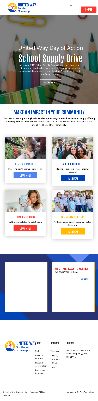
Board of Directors (39, 356)
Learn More (50, 82)
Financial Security (25, 217)
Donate (88, 9)
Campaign (55, 355)
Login (53, 367)
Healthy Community (25, 164)
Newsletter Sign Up (55, 361)
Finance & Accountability (41, 364)
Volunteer (55, 351)
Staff (37, 351)
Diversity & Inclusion (40, 371)
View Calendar (85, 278)
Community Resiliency (72, 217)
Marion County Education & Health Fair (71, 268)
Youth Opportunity (73, 164)
